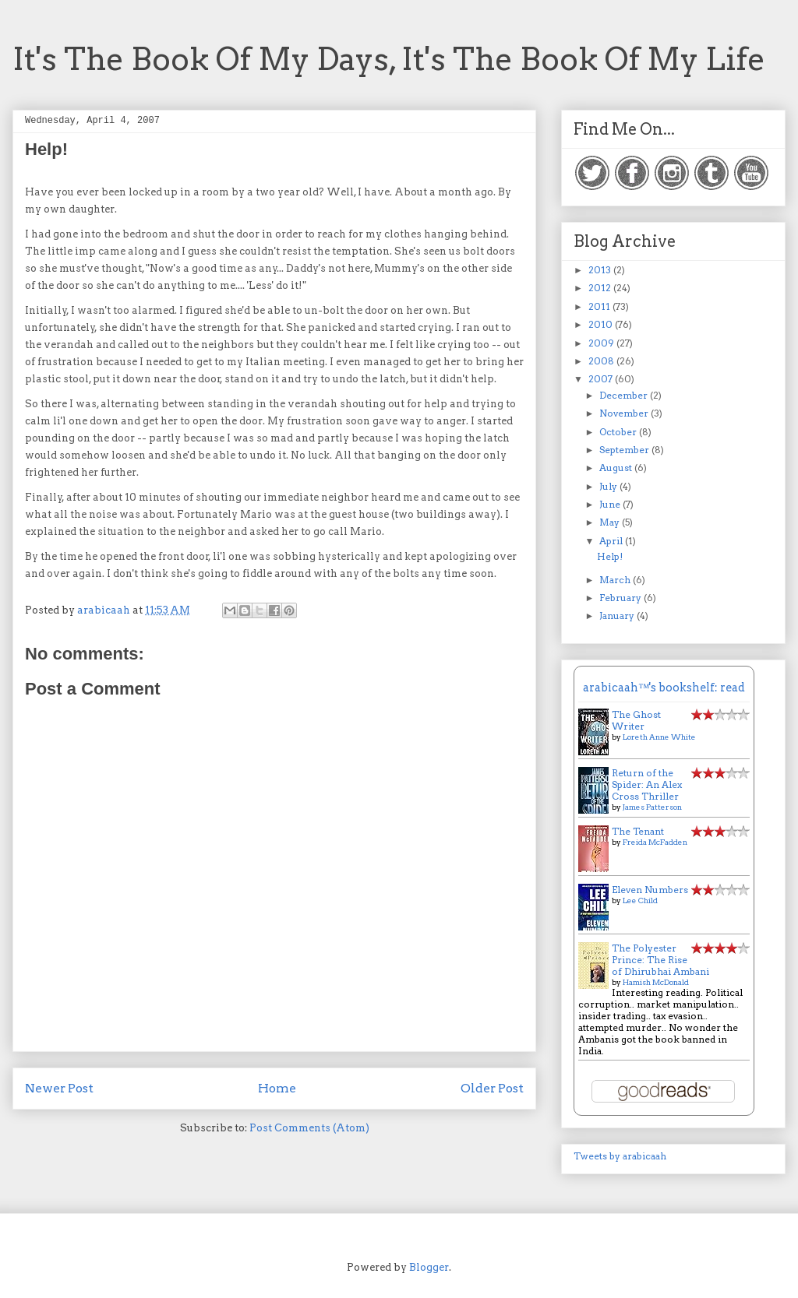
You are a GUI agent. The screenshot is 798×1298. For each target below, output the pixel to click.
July (609, 486)
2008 (602, 361)
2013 (600, 270)
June (611, 504)
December (624, 395)
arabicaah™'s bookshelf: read (664, 688)
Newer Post (59, 1088)
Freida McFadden (655, 841)
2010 (601, 324)
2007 (601, 379)
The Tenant (638, 831)
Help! (610, 556)
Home (277, 1088)
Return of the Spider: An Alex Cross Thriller (647, 784)
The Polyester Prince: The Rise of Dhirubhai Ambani (660, 959)
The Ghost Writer (636, 720)
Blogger (429, 1267)
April (612, 541)
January (618, 615)
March (616, 580)
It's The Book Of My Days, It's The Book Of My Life (388, 59)
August (616, 467)
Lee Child (640, 900)
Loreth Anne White (659, 736)
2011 (600, 306)
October (619, 432)
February (621, 597)
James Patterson (652, 806)
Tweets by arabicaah (620, 1156)
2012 (600, 288)
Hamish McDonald (656, 982)
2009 (602, 343)
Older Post (492, 1088)
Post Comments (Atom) (309, 1128)
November (625, 413)
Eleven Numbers (650, 889)
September (625, 450)
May (610, 522)
